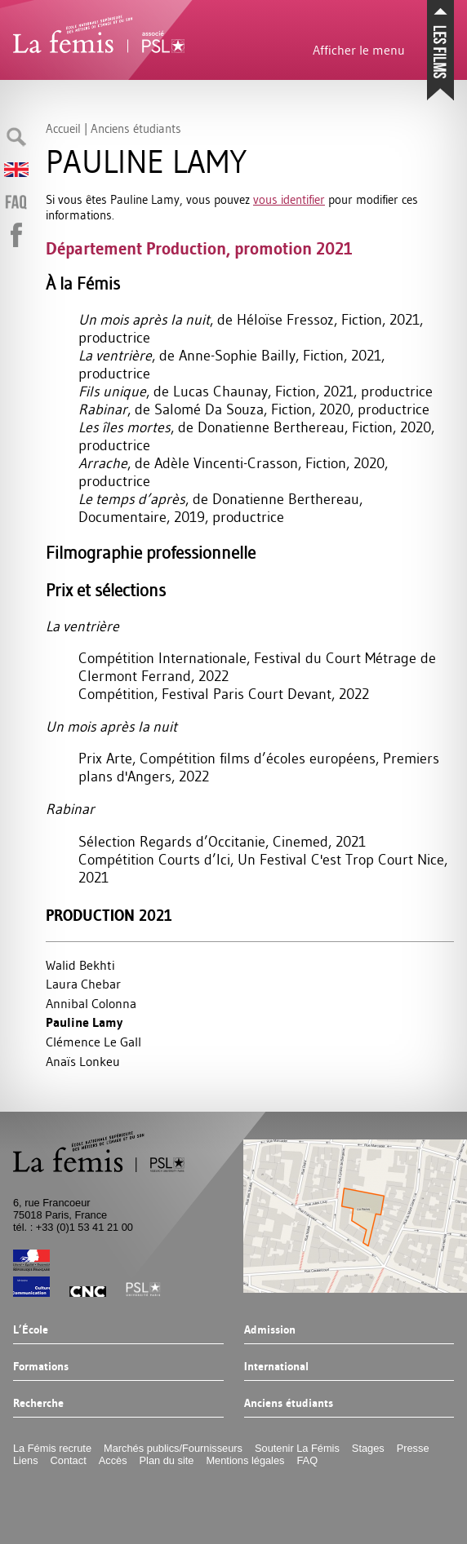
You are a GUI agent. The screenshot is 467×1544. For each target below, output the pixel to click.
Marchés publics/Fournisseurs (173, 1448)
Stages (368, 1448)
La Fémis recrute (52, 1448)
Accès (113, 1460)
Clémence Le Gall (93, 1041)
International (276, 1367)
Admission (270, 1330)
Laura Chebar (83, 984)
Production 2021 (109, 915)
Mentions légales (245, 1460)
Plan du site (167, 1460)
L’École (30, 1330)
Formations (41, 1367)
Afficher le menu (359, 50)
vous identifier (289, 199)
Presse (413, 1448)
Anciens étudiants (288, 1403)
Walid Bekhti (80, 965)
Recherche (38, 1403)
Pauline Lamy (84, 1022)
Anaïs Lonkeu (83, 1061)
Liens (25, 1460)
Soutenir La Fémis (297, 1448)
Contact (69, 1460)
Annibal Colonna (91, 1003)
